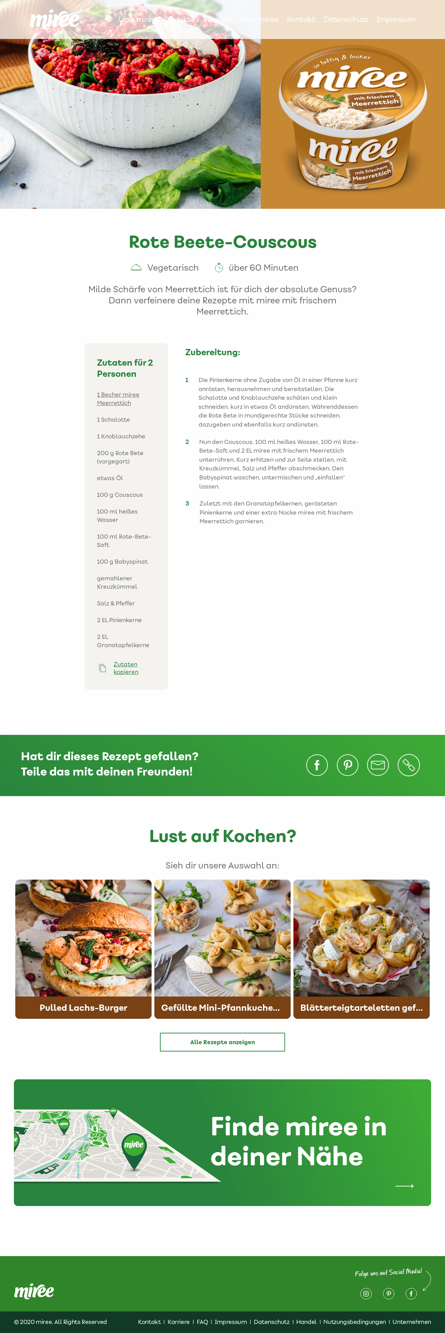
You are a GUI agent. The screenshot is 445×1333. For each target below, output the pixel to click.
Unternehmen (412, 1322)
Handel (306, 1322)
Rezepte (217, 19)
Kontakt (301, 19)
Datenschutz (346, 19)
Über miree (137, 19)
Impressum (396, 19)
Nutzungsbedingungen (354, 1322)
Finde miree (258, 19)
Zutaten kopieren (126, 668)
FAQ (202, 1322)
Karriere (179, 1322)
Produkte (179, 19)
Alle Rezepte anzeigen (222, 1042)
